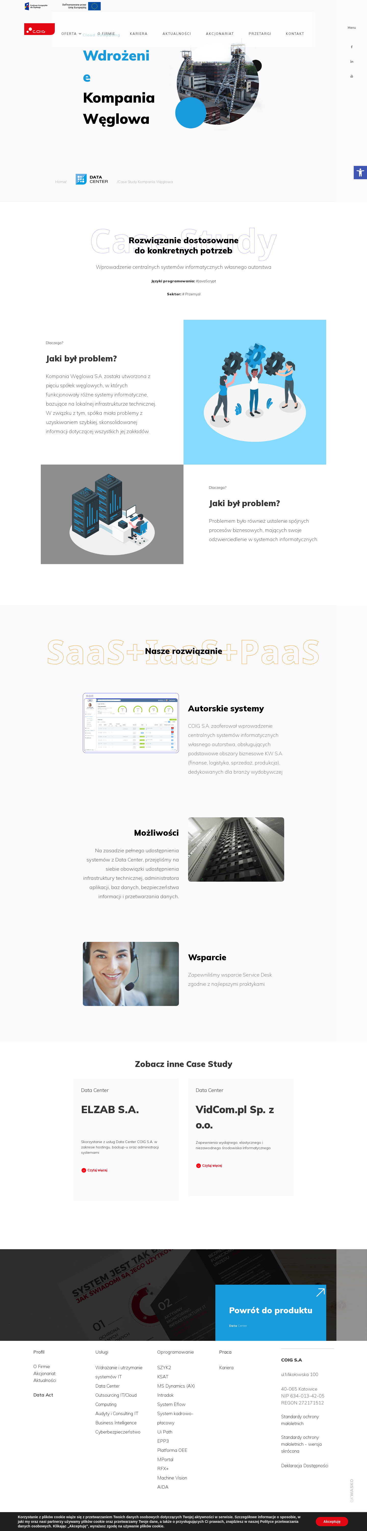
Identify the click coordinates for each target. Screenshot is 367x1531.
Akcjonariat (220, 21)
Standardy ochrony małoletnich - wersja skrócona (301, 1444)
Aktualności (177, 21)
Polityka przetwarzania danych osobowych (63, 1520)
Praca (225, 1352)
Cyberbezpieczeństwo (117, 1432)
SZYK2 (164, 1367)
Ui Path (164, 1432)
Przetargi (260, 21)
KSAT (162, 1377)
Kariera (139, 21)
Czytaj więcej (97, 1170)
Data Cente (106, 1386)
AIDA (162, 1487)
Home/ (61, 181)
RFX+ (163, 1469)
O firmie (106, 21)
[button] (360, 172)
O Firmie (41, 1366)
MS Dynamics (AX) (176, 1386)
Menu (352, 28)
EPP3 (163, 1441)
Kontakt (295, 21)
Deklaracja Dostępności (304, 1465)
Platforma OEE (172, 1450)
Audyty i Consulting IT (116, 1413)
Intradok (165, 1395)
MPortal (165, 1459)
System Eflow (171, 1404)
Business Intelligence (116, 1423)
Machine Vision (172, 1478)
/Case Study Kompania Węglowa (145, 181)
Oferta (69, 21)
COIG (11, 1520)
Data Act (43, 1395)
